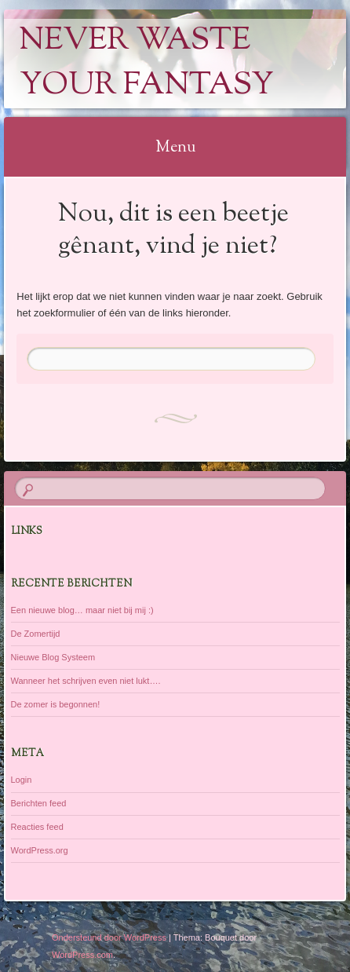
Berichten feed (39, 803)
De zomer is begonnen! (55, 704)
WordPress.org (39, 850)
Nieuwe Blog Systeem (53, 657)
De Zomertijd (35, 633)
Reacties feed (37, 826)
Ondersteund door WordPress (109, 937)
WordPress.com (82, 954)
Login (21, 779)
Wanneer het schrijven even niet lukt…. (86, 680)
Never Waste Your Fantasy (147, 63)
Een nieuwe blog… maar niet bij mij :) (82, 610)
